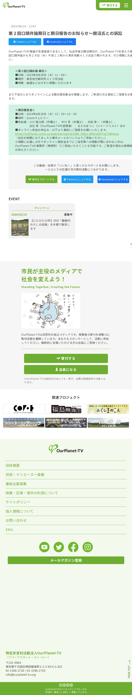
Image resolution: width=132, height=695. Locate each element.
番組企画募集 (16, 483)
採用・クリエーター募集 (25, 474)
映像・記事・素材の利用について (32, 492)
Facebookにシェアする (60, 41)
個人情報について (20, 511)
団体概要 (13, 465)
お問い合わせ (16, 520)
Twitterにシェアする (24, 41)
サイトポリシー (18, 501)
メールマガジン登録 (66, 560)
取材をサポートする (41, 179)
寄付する (110, 5)
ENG (9, 529)
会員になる (66, 369)
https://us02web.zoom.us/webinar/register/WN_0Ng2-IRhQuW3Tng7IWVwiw (67, 134)
